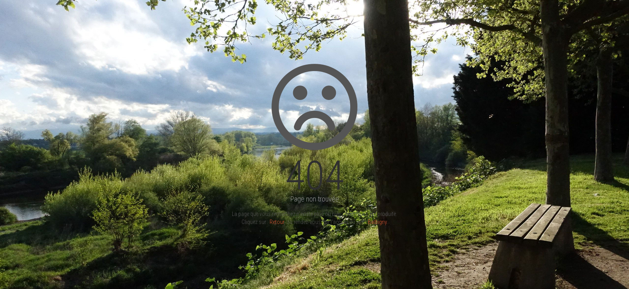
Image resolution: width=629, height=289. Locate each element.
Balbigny (377, 222)
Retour (277, 222)
